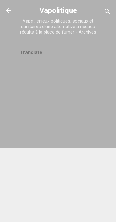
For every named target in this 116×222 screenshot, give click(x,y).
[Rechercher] (107, 12)
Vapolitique (58, 10)
